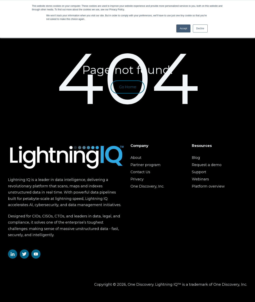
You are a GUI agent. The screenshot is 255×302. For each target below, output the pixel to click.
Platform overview (208, 186)
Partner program (145, 165)
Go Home (127, 87)
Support (199, 172)
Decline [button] (200, 28)
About (135, 157)
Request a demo (207, 165)
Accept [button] (183, 28)
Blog (196, 157)
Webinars (200, 179)
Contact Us (140, 172)
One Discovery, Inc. (147, 186)
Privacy (137, 179)
